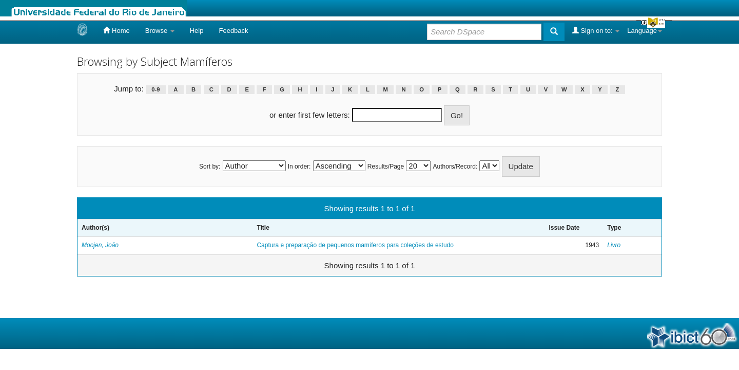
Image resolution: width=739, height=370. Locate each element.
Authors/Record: (455, 166)
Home (116, 30)
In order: (299, 166)
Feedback (233, 30)
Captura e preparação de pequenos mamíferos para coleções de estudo (355, 245)
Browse (159, 30)
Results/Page (385, 166)
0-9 (155, 89)
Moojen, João (100, 245)
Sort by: (209, 166)
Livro (613, 245)
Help (197, 30)
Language (644, 30)
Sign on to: (595, 30)
